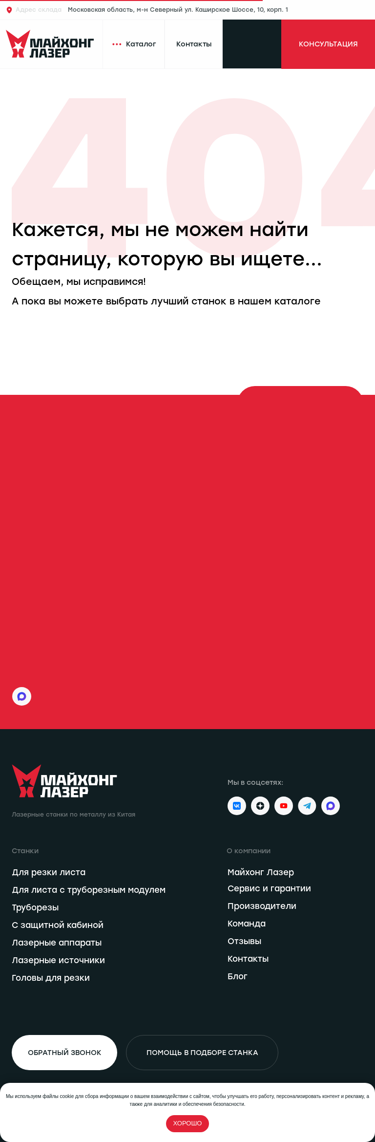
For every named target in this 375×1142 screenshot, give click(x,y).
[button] (328, 44)
